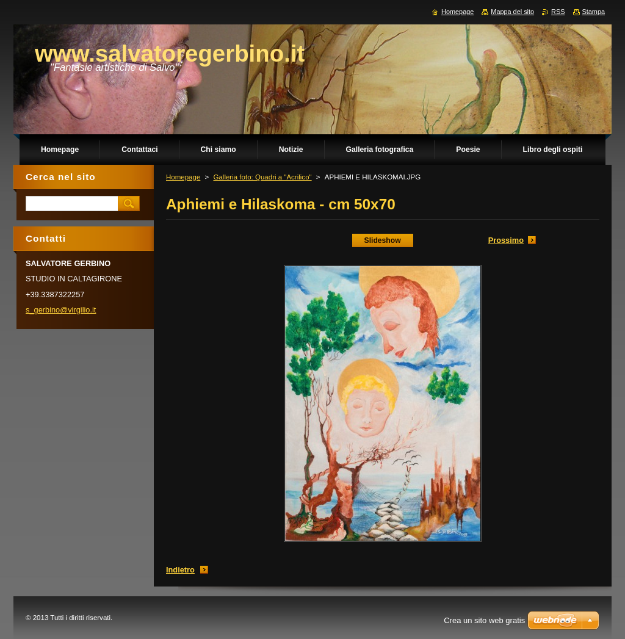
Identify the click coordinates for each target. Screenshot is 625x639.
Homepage (183, 177)
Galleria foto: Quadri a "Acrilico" (262, 177)
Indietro (180, 569)
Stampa (593, 11)
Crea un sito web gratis (484, 620)
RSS (558, 11)
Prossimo (506, 240)
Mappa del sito (512, 11)
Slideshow (382, 240)
